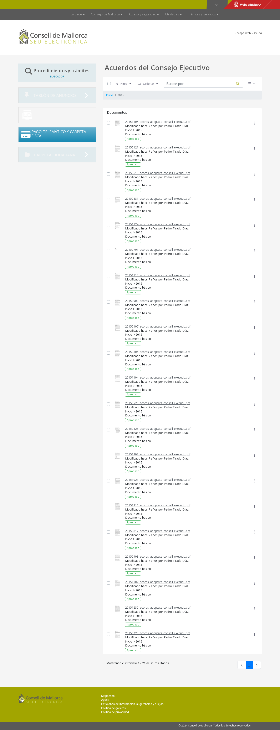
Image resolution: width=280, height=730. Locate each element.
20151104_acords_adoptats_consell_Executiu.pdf (157, 122)
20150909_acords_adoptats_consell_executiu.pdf (157, 301)
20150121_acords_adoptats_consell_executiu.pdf (157, 147)
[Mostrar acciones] (254, 123)
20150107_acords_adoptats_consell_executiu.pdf (157, 326)
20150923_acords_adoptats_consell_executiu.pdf (157, 633)
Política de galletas (113, 708)
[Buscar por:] (198, 84)
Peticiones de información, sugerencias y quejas (132, 704)
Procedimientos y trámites (57, 72)
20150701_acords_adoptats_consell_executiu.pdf (157, 250)
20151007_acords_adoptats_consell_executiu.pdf (157, 582)
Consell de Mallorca (33, 4)
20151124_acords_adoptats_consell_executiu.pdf (157, 224)
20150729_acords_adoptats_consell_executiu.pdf (157, 403)
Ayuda (258, 33)
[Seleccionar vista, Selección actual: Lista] (251, 84)
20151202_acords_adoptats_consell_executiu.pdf (157, 454)
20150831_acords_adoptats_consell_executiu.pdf (157, 199)
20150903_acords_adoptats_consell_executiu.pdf (157, 556)
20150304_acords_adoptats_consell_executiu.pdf (157, 352)
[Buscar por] (237, 83)
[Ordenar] (148, 84)
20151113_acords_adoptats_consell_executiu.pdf (157, 275)
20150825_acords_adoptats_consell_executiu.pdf (157, 429)
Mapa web (244, 33)
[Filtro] (123, 84)
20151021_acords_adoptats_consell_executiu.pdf (157, 480)
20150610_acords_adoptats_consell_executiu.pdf (157, 173)
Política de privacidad (115, 712)
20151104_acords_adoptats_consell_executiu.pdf (157, 377)
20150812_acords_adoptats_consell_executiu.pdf (157, 531)
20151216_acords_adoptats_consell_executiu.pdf (157, 505)
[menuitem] (78, 14)
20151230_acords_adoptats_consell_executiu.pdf (157, 607)
